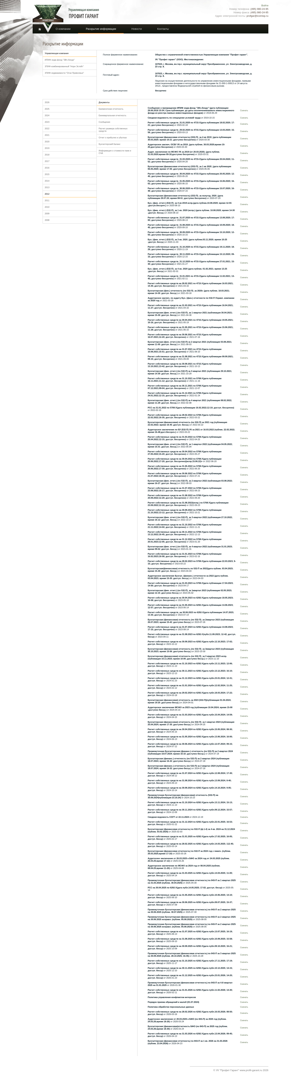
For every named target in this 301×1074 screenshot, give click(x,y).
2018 (47, 155)
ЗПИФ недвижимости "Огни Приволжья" (64, 73)
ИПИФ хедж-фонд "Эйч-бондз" (60, 60)
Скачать (244, 110)
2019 (47, 148)
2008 (47, 220)
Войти (264, 5)
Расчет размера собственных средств (113, 129)
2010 (47, 207)
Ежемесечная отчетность (111, 109)
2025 (47, 109)
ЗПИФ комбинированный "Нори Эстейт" (64, 66)
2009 (47, 213)
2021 (47, 135)
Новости (136, 28)
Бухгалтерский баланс (109, 144)
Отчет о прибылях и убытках (113, 137)
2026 (47, 102)
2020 (47, 141)
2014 (47, 181)
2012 (47, 194)
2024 (47, 115)
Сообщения (104, 122)
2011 (47, 200)
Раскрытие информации (101, 28)
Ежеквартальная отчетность (112, 115)
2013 (47, 187)
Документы (104, 102)
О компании (63, 28)
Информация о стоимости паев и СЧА (115, 151)
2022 (47, 128)
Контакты (163, 28)
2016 (47, 168)
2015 (47, 174)
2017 (47, 161)
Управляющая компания (57, 53)
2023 (47, 122)
